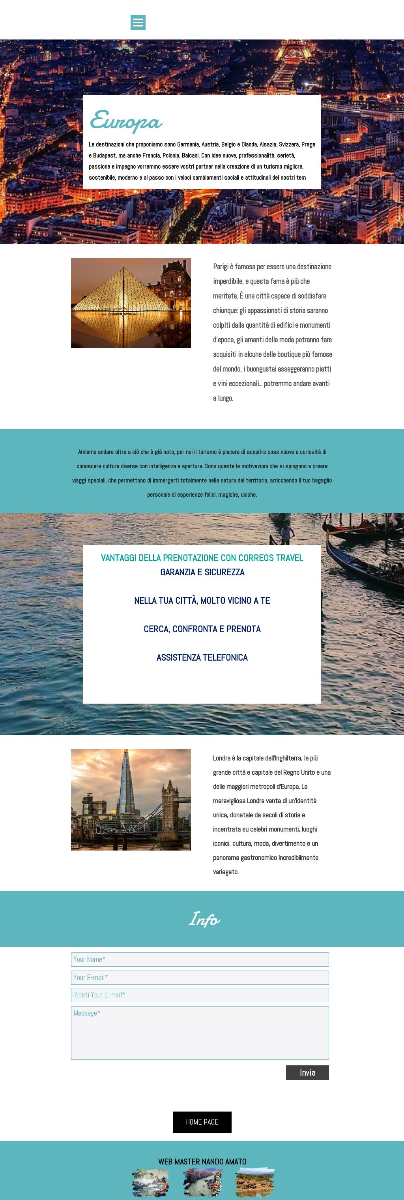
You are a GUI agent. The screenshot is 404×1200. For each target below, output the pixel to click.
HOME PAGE (202, 1122)
